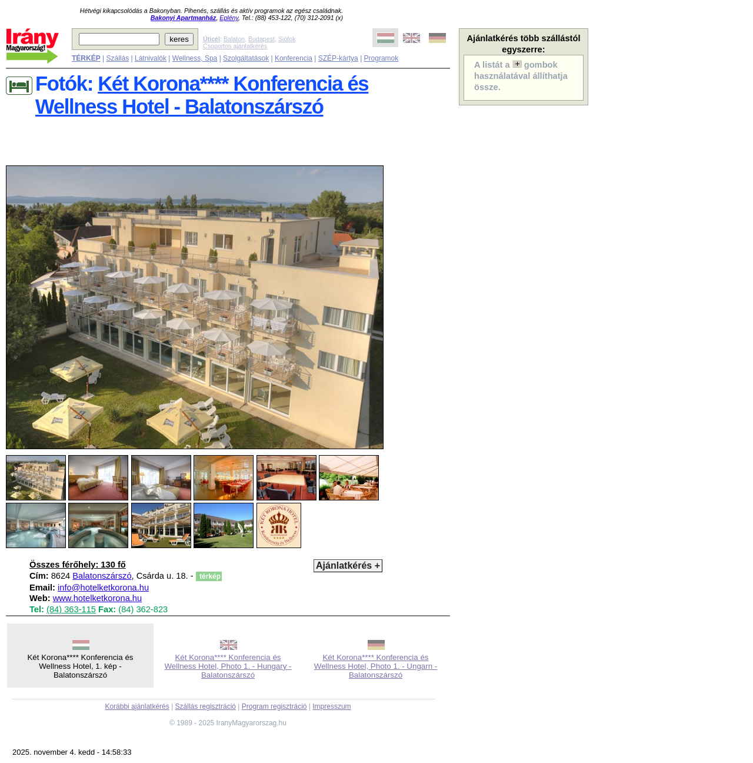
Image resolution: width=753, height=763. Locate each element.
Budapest (261, 38)
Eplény (228, 17)
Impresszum (331, 706)
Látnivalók (150, 58)
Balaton (234, 38)
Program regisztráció (274, 706)
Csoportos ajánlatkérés (235, 45)
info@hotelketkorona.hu (103, 587)
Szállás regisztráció (205, 706)
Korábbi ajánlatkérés (137, 706)
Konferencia (293, 58)
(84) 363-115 (71, 609)
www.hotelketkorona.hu (97, 598)
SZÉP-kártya (338, 58)
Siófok (287, 38)
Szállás (117, 58)
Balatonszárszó (101, 575)
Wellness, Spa (194, 58)
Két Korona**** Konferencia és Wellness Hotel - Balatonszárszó (201, 95)
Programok (381, 58)
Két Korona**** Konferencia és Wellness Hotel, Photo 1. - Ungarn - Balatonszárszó (375, 666)
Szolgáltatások (246, 58)
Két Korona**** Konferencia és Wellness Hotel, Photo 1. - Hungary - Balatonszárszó (227, 666)
